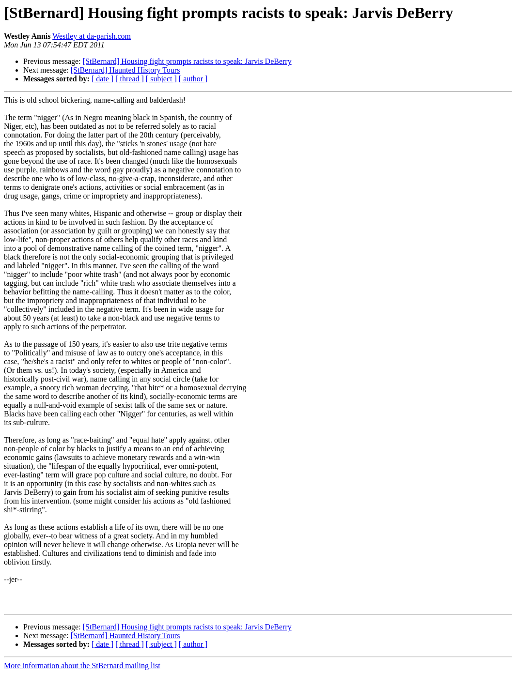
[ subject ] (161, 79)
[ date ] (102, 79)
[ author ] (193, 79)
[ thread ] (129, 79)
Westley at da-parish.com (91, 36)
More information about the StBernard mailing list (82, 665)
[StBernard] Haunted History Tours (125, 70)
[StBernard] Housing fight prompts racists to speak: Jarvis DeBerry (187, 61)
